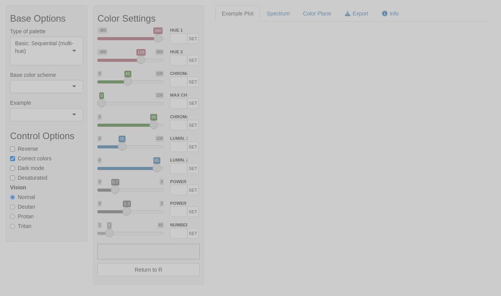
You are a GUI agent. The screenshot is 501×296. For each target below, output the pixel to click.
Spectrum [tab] (278, 13)
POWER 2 (178, 203)
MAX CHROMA (178, 95)
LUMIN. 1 (178, 138)
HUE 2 (176, 51)
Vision (18, 187)
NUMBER (178, 225)
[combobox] (16, 59)
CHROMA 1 (178, 73)
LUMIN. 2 (178, 160)
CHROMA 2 (178, 116)
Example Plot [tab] (237, 13)
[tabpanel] (352, 106)
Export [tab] (356, 13)
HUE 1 (176, 30)
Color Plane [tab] (317, 13)
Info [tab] (390, 13)
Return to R (149, 270)
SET (193, 38)
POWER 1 (178, 181)
